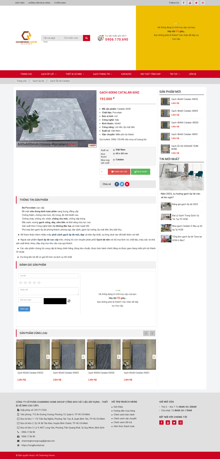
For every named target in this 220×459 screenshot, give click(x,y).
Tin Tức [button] (175, 74)
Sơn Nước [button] (126, 74)
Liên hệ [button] (192, 74)
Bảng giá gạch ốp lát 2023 (185, 204)
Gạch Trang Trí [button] (102, 74)
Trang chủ (26, 74)
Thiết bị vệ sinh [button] (75, 74)
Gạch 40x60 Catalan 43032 (30, 373)
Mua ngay (140, 171)
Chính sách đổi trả (123, 422)
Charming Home (47, 455)
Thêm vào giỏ (119, 171)
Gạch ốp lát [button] (48, 74)
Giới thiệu (20, 3)
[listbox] (50, 40)
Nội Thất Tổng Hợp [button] (151, 74)
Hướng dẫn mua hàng (39, 3)
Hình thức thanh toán (124, 426)
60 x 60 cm (120, 153)
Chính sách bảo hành (124, 414)
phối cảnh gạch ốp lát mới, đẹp (68, 234)
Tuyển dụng (60, 3)
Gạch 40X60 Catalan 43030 (101, 373)
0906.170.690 (116, 39)
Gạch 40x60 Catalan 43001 (137, 373)
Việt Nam (119, 149)
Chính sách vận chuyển (125, 418)
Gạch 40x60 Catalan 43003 (66, 373)
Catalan (118, 159)
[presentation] (176, 48)
